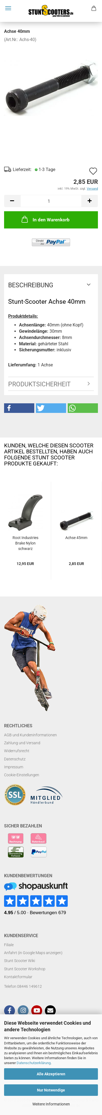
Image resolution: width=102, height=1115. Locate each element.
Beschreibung (30, 285)
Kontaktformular (18, 977)
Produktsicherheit (39, 384)
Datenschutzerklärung (34, 1063)
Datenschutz (15, 759)
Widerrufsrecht (16, 751)
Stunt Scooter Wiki (19, 960)
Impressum (13, 767)
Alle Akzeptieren (51, 1074)
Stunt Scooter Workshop (24, 969)
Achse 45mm (76, 537)
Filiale (9, 945)
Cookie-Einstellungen (21, 775)
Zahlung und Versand (22, 743)
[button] (19, 408)
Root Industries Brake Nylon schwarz (25, 543)
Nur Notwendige (51, 1090)
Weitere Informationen (51, 1104)
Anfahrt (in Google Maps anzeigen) (33, 953)
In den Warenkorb (45, 219)
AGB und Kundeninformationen (30, 735)
